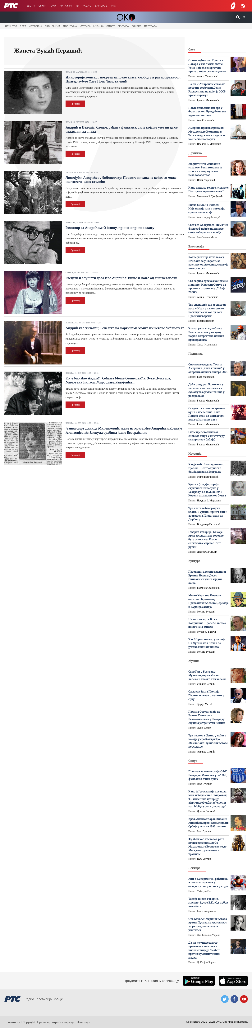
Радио (86, 5)
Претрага (150, 26)
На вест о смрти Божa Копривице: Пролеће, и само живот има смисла (207, 623)
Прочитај (75, 103)
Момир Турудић (206, 611)
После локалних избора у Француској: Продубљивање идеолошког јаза (207, 112)
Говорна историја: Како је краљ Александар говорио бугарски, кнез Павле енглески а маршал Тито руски (206, 540)
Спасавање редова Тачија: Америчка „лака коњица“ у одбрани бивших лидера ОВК (208, 368)
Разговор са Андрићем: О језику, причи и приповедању (110, 228)
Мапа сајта (83, 1022)
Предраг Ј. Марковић (209, 144)
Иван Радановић (206, 180)
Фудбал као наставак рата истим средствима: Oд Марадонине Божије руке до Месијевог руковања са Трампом (207, 847)
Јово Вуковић (204, 783)
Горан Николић (205, 320)
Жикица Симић (206, 684)
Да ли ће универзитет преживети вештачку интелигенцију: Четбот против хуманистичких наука (204, 950)
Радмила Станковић (208, 587)
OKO (53, 5)
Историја (35, 26)
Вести (30, 5)
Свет (23, 26)
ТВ (77, 5)
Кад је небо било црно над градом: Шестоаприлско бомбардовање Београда (205, 468)
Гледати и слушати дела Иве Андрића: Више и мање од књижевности (121, 278)
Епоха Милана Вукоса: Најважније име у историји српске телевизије (206, 209)
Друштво (11, 26)
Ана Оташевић (205, 120)
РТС (113, 5)
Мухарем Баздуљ (207, 631)
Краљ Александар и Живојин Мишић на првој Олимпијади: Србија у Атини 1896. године (208, 823)
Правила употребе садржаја (55, 1022)
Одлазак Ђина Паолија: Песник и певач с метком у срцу (206, 695)
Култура (85, 26)
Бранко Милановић (208, 100)
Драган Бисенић (206, 811)
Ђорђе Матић (204, 704)
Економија (52, 26)
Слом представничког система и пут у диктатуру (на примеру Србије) (206, 436)
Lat (243, 17)
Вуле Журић (204, 858)
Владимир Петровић (208, 524)
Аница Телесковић (207, 76)
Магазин (66, 5)
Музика (98, 26)
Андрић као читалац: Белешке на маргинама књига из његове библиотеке (125, 328)
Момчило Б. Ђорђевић (209, 196)
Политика (70, 26)
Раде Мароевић (205, 376)
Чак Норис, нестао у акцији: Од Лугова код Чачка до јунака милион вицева (207, 643)
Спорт (43, 5)
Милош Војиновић (207, 476)
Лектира (123, 26)
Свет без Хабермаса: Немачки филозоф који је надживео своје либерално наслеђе (208, 229)
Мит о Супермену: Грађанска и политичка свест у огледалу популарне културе (208, 883)
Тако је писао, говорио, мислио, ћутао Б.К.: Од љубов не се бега (208, 903)
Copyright (29, 1022)
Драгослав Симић (207, 551)
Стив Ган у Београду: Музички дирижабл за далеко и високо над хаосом (207, 675)
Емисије (101, 5)
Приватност (12, 1022)
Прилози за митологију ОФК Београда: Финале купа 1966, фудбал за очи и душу (207, 775)
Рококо (136, 26)
